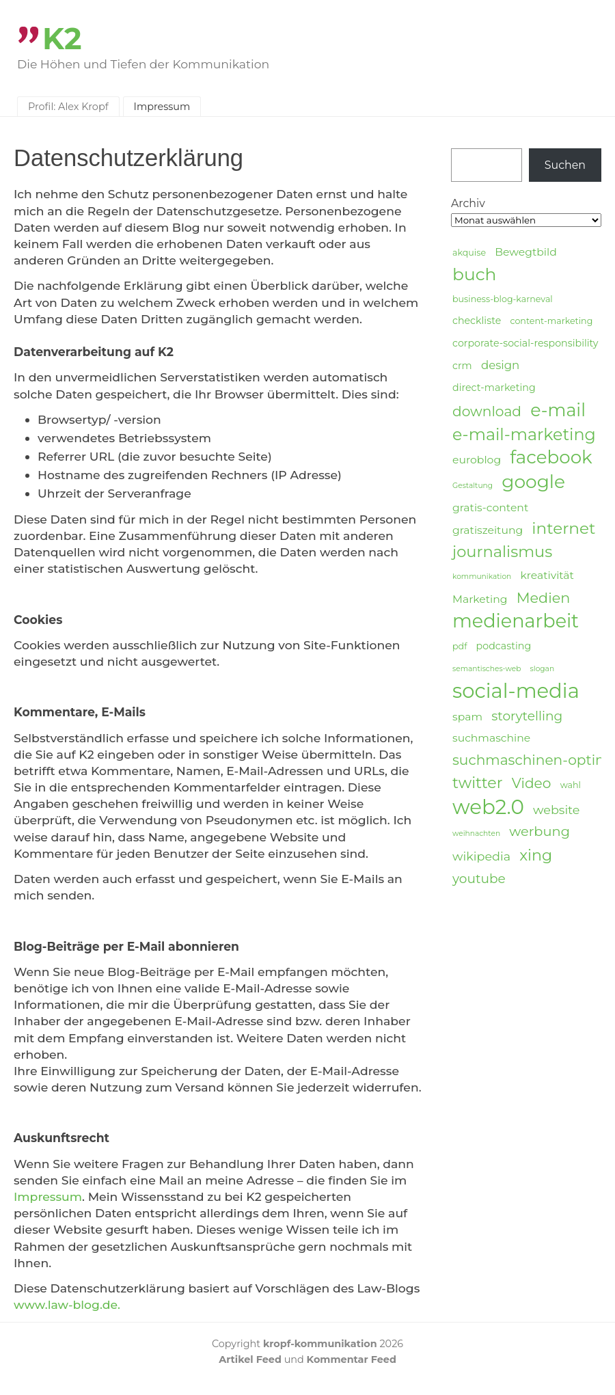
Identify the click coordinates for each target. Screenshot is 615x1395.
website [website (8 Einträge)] (556, 809)
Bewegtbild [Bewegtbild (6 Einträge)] (526, 251)
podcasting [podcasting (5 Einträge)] (504, 646)
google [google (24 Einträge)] (533, 482)
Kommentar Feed (351, 1359)
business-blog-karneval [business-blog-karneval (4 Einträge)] (502, 299)
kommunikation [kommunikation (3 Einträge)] (481, 576)
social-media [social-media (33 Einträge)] (515, 691)
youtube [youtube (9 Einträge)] (479, 878)
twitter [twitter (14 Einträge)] (477, 783)
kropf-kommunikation (320, 1344)
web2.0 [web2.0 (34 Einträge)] (488, 807)
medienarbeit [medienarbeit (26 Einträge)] (515, 621)
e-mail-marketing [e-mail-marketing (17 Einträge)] (524, 434)
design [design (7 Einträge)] (500, 365)
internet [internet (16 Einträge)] (563, 528)
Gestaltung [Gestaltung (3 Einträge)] (472, 485)
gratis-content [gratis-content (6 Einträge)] (490, 507)
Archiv (468, 203)
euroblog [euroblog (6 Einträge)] (476, 459)
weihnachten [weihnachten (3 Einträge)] (476, 833)
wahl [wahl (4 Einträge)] (570, 785)
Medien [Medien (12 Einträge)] (544, 597)
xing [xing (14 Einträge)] (535, 855)
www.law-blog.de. (67, 1304)
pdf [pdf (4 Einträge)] (459, 646)
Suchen (565, 165)
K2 (62, 39)
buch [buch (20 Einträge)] (474, 274)
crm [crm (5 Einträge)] (462, 366)
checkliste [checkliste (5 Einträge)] (476, 320)
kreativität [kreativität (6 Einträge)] (546, 575)
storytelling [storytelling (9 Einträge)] (526, 716)
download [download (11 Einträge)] (486, 411)
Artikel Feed (250, 1359)
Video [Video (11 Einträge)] (531, 782)
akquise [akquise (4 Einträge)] (469, 252)
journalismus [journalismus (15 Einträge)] (502, 551)
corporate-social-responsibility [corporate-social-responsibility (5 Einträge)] (525, 343)
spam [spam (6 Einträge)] (467, 716)
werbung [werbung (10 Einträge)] (539, 831)
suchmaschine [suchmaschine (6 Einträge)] (491, 737)
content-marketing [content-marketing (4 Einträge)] (551, 321)
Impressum (162, 106)
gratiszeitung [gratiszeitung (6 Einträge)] (487, 530)
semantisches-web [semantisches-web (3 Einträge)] (486, 668)
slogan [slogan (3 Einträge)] (542, 668)
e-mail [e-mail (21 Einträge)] (558, 409)
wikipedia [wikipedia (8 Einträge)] (481, 856)
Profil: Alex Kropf (68, 106)
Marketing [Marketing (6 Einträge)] (480, 599)
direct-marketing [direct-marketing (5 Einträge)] (494, 387)
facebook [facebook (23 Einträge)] (551, 457)
